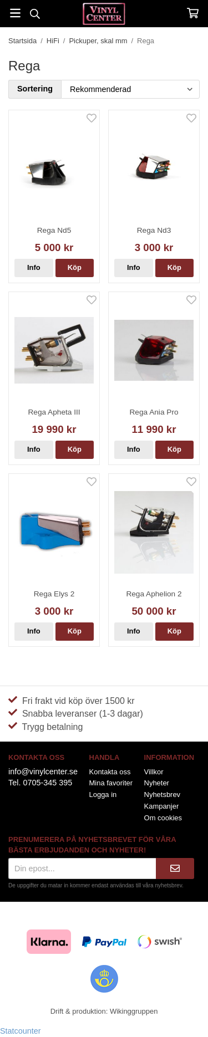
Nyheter (156, 783)
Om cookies (163, 818)
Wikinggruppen (134, 1011)
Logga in (103, 794)
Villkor (154, 772)
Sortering (35, 88)
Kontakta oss (110, 772)
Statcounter (20, 1030)
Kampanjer (161, 806)
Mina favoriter (111, 783)
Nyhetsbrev (162, 794)
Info (33, 267)
